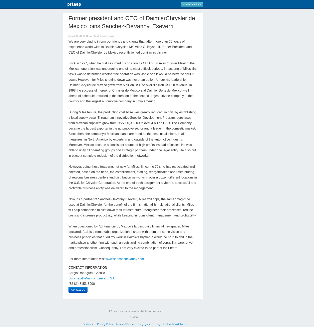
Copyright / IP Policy (149, 324)
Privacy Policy (105, 324)
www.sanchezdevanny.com (125, 259)
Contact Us (78, 289)
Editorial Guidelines (174, 324)
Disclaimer (89, 324)
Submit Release (192, 4)
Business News (107, 36)
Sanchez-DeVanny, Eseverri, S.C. (92, 278)
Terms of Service (125, 324)
